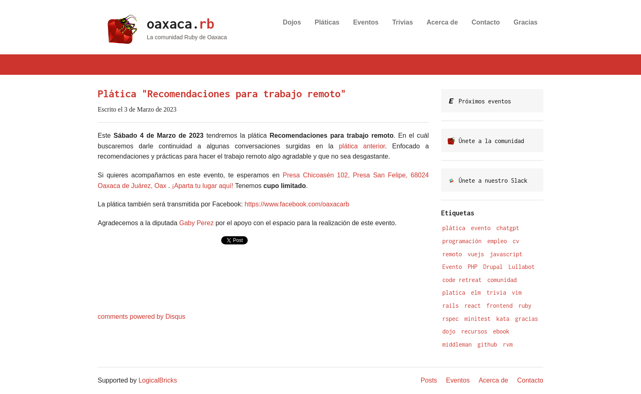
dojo (448, 331)
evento (481, 227)
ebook (501, 331)
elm (476, 292)
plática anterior (362, 146)
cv (516, 240)
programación (462, 240)
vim (517, 292)
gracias (526, 318)
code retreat (462, 279)
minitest (477, 318)
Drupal (493, 266)
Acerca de (442, 22)
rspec (450, 318)
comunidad (502, 279)
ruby (524, 305)
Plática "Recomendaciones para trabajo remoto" (222, 93)
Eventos (366, 22)
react (472, 305)
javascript (506, 254)
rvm (508, 344)
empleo (497, 240)
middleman (457, 344)
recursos (474, 331)
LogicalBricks (158, 380)
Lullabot (522, 266)
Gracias (525, 22)
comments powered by (141, 316)
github (487, 344)
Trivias (402, 22)
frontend (499, 305)
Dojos (292, 22)
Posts (429, 380)
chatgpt (507, 227)
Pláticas (327, 22)
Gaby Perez (196, 222)
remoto (452, 254)
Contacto (486, 22)
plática (453, 227)
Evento (452, 266)
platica (453, 292)
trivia (496, 292)
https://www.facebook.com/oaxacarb (296, 204)
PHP (472, 266)
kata (502, 318)
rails (450, 305)
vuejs (476, 254)
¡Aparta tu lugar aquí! (202, 185)
